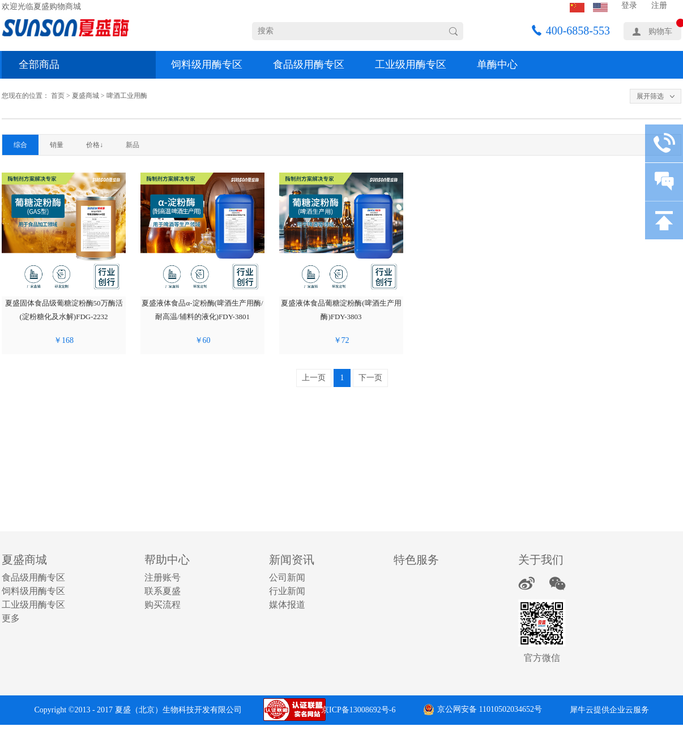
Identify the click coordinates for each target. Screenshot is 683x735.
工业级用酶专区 (410, 64)
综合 (20, 145)
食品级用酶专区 (308, 64)
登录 (629, 5)
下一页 (370, 377)
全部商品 (39, 64)
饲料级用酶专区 (206, 64)
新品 (132, 145)
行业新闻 (287, 591)
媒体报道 (287, 604)
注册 (659, 5)
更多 (11, 618)
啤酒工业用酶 (126, 96)
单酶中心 (497, 64)
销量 (56, 145)
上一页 (314, 377)
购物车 (660, 31)
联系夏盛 (162, 591)
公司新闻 (287, 577)
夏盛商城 (85, 96)
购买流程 (162, 604)
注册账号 (162, 577)
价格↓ (94, 145)
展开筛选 (650, 96)
